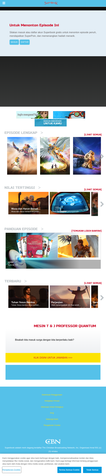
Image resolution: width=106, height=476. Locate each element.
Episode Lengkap (23, 133)
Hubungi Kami (52, 419)
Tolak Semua (92, 470)
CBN (53, 442)
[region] (53, 465)
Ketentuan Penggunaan (52, 395)
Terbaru (15, 281)
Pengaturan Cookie (52, 425)
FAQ (52, 413)
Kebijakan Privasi (52, 401)
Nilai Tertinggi (22, 188)
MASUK (14, 42)
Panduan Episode (23, 229)
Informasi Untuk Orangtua (52, 407)
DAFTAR (24, 42)
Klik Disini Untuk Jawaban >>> (53, 357)
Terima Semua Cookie (69, 470)
